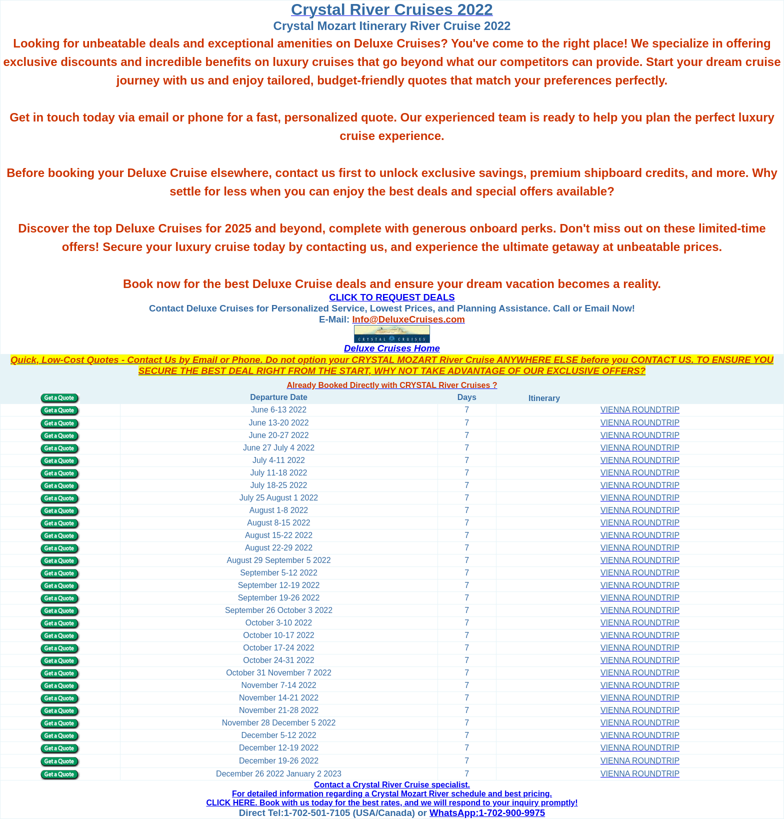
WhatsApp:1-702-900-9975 (487, 813)
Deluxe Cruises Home (392, 348)
